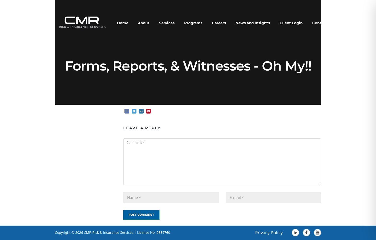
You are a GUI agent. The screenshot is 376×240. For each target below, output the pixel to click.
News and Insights (252, 23)
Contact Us (322, 23)
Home (122, 23)
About (143, 23)
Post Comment (141, 214)
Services (167, 23)
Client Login (291, 23)
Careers (219, 23)
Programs (193, 23)
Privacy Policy (269, 232)
